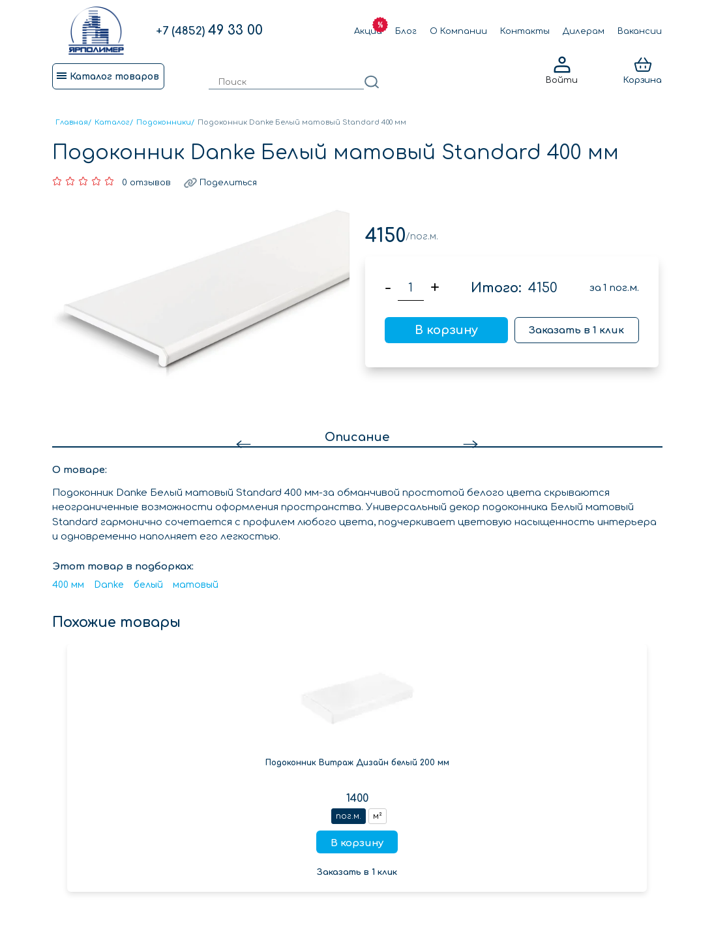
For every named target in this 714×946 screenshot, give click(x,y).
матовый (195, 585)
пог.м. (348, 816)
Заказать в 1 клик (576, 330)
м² (377, 816)
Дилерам (583, 31)
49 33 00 (209, 30)
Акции (368, 31)
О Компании (458, 31)
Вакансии (639, 31)
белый (148, 585)
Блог (406, 31)
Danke (109, 585)
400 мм (68, 585)
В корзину (446, 330)
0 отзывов (146, 182)
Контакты (525, 31)
